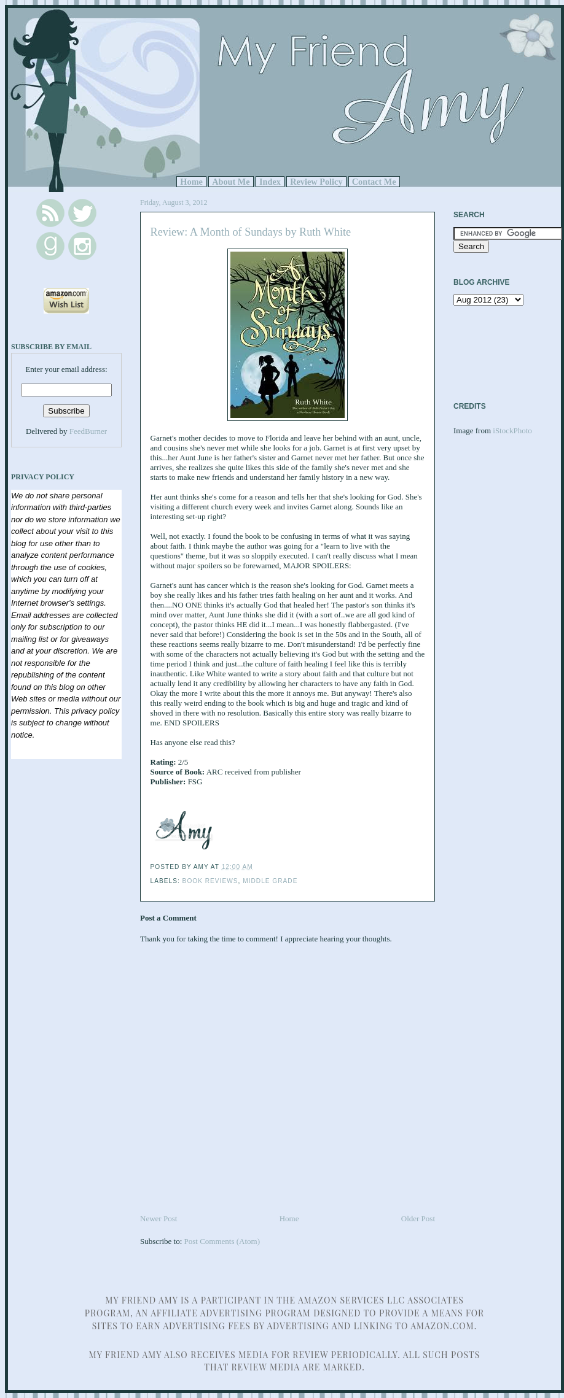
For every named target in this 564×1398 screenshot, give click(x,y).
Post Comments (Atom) (222, 1241)
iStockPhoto (512, 430)
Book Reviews (210, 881)
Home (191, 182)
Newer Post (158, 1218)
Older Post (418, 1218)
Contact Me (374, 182)
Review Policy (316, 182)
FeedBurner (88, 431)
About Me (231, 182)
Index (270, 182)
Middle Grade (270, 881)
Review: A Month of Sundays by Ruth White (251, 232)
